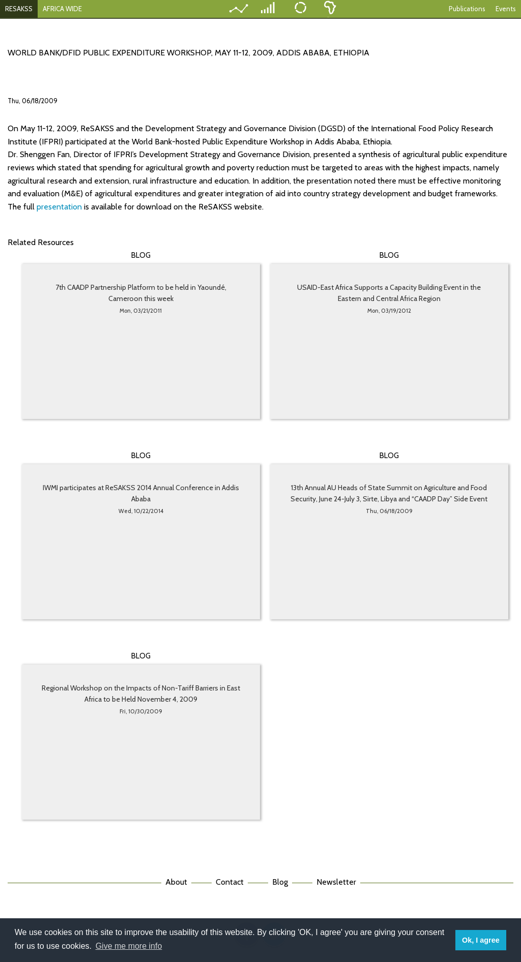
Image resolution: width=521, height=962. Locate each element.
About (176, 882)
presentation (60, 207)
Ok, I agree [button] (481, 940)
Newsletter (336, 882)
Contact (230, 882)
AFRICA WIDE (62, 9)
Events (506, 9)
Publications (467, 9)
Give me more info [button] (129, 946)
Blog (280, 882)
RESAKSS (19, 9)
